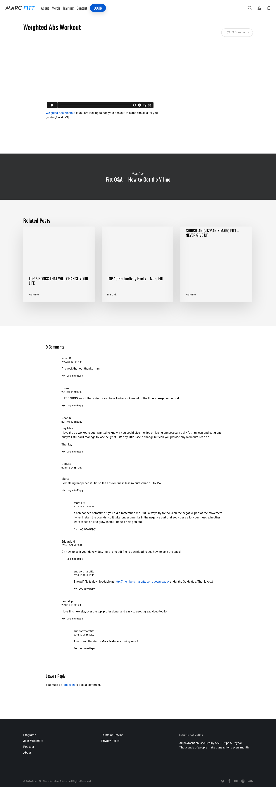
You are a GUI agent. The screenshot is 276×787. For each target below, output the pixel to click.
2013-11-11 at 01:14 (84, 506)
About (27, 752)
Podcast (28, 746)
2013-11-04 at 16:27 (71, 467)
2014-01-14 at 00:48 (71, 392)
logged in (69, 685)
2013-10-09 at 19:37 (84, 634)
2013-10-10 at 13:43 (84, 575)
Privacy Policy (110, 741)
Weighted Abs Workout (60, 113)
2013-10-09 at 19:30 (71, 605)
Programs (29, 735)
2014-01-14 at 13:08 (71, 362)
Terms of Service (112, 735)
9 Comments (237, 32)
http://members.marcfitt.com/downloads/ (142, 581)
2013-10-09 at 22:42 (71, 545)
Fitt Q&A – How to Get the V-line (138, 177)
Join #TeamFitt (33, 741)
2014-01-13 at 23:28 (71, 421)
